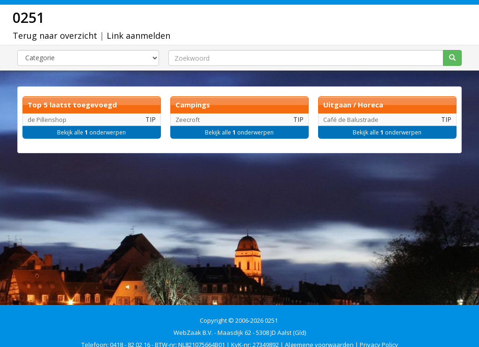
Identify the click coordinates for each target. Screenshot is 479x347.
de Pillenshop (47, 119)
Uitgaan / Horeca (353, 104)
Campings (192, 104)
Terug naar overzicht (55, 35)
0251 (28, 17)
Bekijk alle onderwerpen (91, 132)
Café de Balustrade (350, 119)
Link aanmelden (138, 35)
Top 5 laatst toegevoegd (72, 104)
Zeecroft (187, 119)
